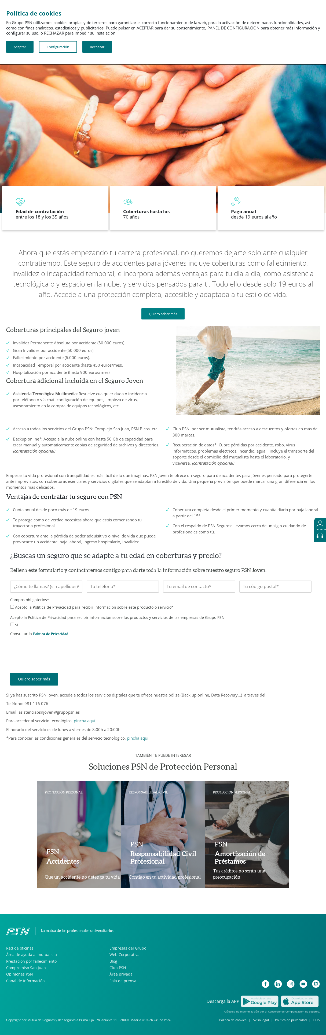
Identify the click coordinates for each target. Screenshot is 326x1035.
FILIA (316, 1020)
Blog (113, 961)
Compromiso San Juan (26, 967)
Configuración (58, 46)
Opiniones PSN (19, 974)
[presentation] (51, 650)
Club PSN (117, 967)
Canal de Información (25, 980)
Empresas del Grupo (127, 948)
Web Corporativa (124, 954)
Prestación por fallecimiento (31, 961)
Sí (16, 624)
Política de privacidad (291, 1020)
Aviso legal (261, 1020)
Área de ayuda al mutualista (31, 954)
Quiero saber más (163, 313)
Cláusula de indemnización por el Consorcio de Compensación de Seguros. (272, 1011)
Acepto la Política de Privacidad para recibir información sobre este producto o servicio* (94, 607)
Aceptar (20, 46)
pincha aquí (84, 720)
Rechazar (97, 46)
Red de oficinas (20, 948)
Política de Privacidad (50, 634)
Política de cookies (233, 1020)
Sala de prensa (122, 980)
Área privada (121, 974)
